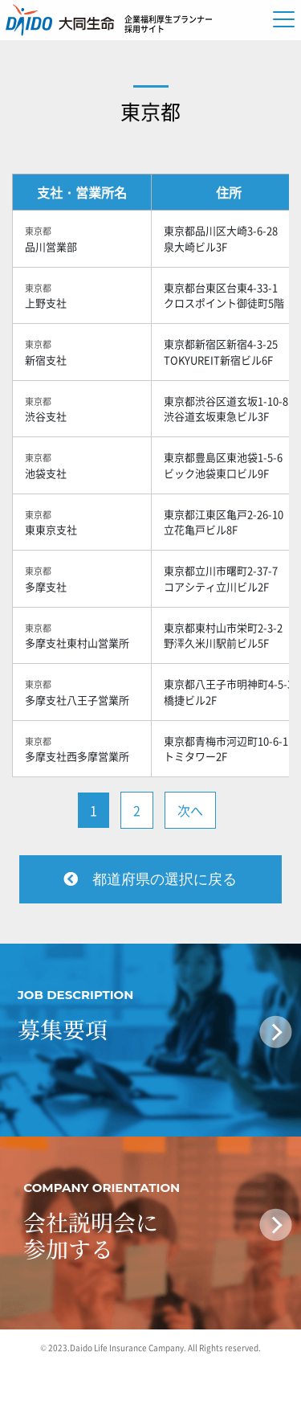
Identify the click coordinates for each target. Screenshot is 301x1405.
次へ (190, 810)
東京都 (150, 111)
